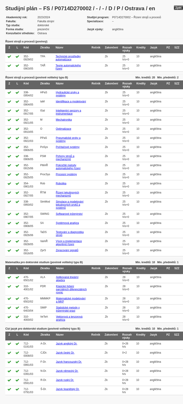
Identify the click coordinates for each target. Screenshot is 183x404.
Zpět (178, 7)
